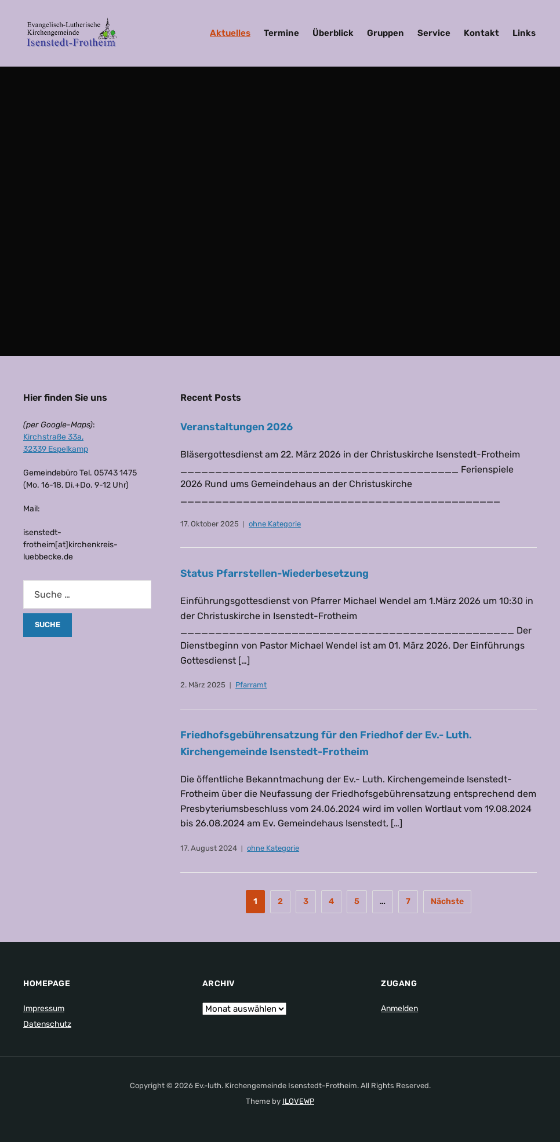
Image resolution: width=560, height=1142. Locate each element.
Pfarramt (251, 684)
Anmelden (399, 1008)
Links (524, 33)
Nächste (447, 901)
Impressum (43, 1008)
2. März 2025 (203, 684)
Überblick (333, 33)
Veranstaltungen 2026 (237, 426)
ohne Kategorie (275, 523)
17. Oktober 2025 (209, 523)
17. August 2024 (208, 848)
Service (433, 33)
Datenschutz (47, 1024)
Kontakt (481, 33)
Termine (281, 33)
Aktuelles (230, 33)
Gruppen (385, 33)
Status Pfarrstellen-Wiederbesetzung (277, 573)
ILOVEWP (298, 1101)
